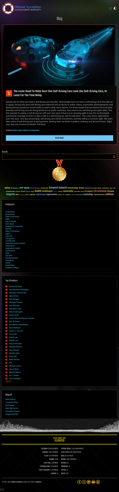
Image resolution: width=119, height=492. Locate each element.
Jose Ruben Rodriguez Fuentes (21, 318)
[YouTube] (93, 482)
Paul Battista (14, 305)
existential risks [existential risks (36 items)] (10, 192)
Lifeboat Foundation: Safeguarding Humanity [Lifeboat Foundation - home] (54, 8)
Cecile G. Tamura (16, 331)
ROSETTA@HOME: (44, 470)
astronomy (9, 246)
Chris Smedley (15, 378)
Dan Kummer (14, 321)
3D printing (10, 212)
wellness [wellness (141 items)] (109, 194)
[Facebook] (79, 482)
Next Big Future (11, 408)
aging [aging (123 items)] (7, 187)
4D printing (10, 214)
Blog (59, 19)
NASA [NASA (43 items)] (17, 195)
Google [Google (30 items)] (32, 191)
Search (114, 156)
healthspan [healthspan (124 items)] (47, 191)
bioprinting (9, 265)
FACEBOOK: (44, 448)
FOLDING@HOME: (45, 466)
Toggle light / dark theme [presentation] (115, 8)
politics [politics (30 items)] (27, 195)
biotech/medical (12, 268)
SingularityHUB (11, 414)
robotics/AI (26, 130)
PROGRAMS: (64, 466)
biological (9, 260)
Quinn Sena (13, 296)
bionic (7, 263)
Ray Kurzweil (10, 221)
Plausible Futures (12, 411)
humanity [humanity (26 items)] (55, 191)
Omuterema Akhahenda (18, 324)
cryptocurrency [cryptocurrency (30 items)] (105, 188)
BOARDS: (63, 459)
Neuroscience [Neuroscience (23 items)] (22, 195)
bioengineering (11, 258)
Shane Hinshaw (15, 343)
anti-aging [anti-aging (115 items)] (24, 187)
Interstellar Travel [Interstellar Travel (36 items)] (79, 192)
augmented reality (12, 248)
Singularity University (14, 226)
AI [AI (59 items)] (11, 188)
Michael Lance (15, 366)
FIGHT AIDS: (47, 463)
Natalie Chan (14, 353)
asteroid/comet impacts (15, 243)
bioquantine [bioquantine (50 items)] (44, 188)
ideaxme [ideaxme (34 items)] (60, 192)
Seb (10, 363)
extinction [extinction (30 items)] (17, 191)
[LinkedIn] (89, 482)
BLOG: (62, 455)
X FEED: (46, 455)
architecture (10, 241)
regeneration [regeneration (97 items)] (51, 194)
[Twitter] (84, 482)
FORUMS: (53, 473)
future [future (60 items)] (23, 191)
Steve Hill (13, 356)
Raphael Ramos (15, 347)
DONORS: (51, 459)
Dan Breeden (14, 299)
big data (8, 255)
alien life (8, 236)
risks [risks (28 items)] (64, 194)
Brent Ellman (14, 359)
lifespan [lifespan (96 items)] (110, 191)
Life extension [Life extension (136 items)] (100, 191)
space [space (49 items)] (73, 195)
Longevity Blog (11, 402)
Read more (59, 138)
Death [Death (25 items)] (114, 188)
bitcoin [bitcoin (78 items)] (81, 188)
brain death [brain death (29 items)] (94, 188)
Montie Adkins (15, 372)
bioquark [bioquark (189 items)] (54, 187)
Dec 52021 (9, 93)
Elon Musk (9, 224)
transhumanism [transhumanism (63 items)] (99, 194)
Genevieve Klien (15, 286)
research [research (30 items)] (60, 195)
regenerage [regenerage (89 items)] (41, 194)
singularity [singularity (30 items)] (67, 195)
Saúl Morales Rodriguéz (18, 289)
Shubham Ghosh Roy (17, 293)
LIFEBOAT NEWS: (66, 448)
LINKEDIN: (45, 452)
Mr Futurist (9, 405)
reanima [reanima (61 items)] (32, 194)
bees (7, 253)
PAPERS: (63, 470)
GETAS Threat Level (59, 440)
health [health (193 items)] (38, 191)
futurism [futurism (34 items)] (28, 192)
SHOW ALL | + (9, 381)
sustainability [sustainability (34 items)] (79, 195)
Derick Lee (13, 337)
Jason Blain (14, 369)
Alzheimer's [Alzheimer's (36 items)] (15, 188)
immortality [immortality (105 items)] (68, 191)
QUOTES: (63, 473)
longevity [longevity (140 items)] (10, 194)
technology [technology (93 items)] (88, 194)
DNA (7, 219)
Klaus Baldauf (15, 328)
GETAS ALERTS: (65, 452)
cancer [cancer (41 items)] (99, 188)
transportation (35, 130)
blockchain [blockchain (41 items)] (88, 188)
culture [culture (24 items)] (111, 188)
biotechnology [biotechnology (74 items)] (72, 188)
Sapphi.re (38, 482)
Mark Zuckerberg (12, 231)
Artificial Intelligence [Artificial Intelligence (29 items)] (35, 188)
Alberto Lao (13, 340)
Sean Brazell (14, 350)
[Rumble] (98, 482)
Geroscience (10, 399)
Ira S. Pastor (14, 375)
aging (7, 233)
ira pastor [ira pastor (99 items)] (88, 191)
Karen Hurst (14, 315)
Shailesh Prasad (15, 302)
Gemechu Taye (16, 130)
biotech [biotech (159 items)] (63, 187)
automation (10, 251)
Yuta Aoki (13, 334)
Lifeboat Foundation (16, 482)
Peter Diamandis (12, 216)
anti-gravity (10, 238)
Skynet (8, 229)
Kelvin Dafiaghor (16, 312)
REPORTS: (64, 463)
